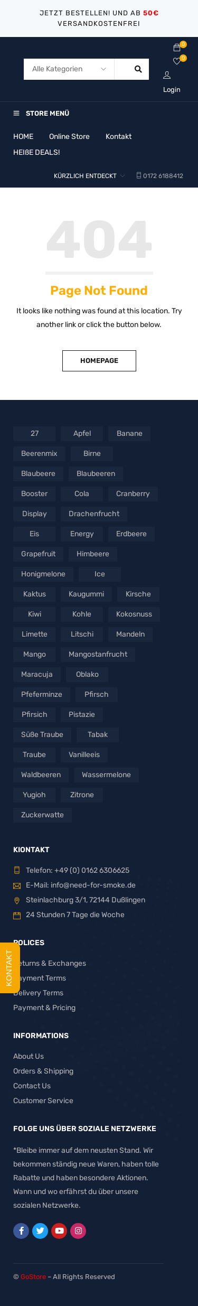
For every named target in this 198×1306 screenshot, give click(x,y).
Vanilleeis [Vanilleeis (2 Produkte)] (84, 754)
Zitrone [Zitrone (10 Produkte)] (82, 794)
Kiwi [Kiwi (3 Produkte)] (34, 614)
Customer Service (43, 1100)
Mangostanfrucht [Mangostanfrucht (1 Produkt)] (98, 654)
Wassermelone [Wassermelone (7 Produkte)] (106, 774)
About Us (28, 1056)
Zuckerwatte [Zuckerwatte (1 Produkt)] (42, 814)
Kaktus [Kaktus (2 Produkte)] (34, 594)
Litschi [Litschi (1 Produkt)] (82, 634)
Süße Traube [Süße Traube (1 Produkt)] (42, 734)
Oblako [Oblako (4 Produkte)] (87, 674)
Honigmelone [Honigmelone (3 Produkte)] (43, 574)
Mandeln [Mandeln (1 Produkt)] (130, 634)
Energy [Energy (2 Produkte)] (82, 533)
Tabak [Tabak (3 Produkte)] (98, 734)
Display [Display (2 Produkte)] (34, 513)
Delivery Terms (38, 992)
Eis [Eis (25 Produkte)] (34, 533)
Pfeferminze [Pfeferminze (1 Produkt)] (41, 694)
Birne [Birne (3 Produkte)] (92, 453)
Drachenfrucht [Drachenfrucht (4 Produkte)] (94, 513)
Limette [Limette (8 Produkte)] (35, 634)
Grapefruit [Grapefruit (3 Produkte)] (38, 553)
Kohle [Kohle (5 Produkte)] (81, 614)
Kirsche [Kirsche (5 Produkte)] (138, 594)
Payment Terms (39, 978)
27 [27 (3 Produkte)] (35, 433)
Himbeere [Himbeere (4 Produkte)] (93, 553)
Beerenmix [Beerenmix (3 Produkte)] (39, 453)
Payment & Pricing (44, 1007)
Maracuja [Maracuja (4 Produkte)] (37, 674)
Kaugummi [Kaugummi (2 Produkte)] (86, 594)
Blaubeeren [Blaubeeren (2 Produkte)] (96, 473)
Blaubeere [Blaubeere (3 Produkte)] (38, 473)
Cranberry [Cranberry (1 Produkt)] (133, 493)
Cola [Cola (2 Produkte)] (81, 493)
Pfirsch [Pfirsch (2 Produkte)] (96, 694)
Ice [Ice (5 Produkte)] (100, 574)
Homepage (99, 361)
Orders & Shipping (43, 1071)
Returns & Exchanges (49, 963)
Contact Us (32, 1085)
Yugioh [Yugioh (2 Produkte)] (34, 794)
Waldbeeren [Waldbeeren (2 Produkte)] (41, 774)
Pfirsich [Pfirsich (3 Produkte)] (35, 714)
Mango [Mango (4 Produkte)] (34, 654)
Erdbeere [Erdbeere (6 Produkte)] (131, 533)
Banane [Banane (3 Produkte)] (130, 433)
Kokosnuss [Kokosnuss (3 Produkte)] (134, 614)
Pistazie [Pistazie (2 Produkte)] (82, 714)
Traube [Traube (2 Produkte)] (34, 754)
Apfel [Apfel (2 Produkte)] (82, 433)
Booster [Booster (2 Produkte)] (34, 493)
